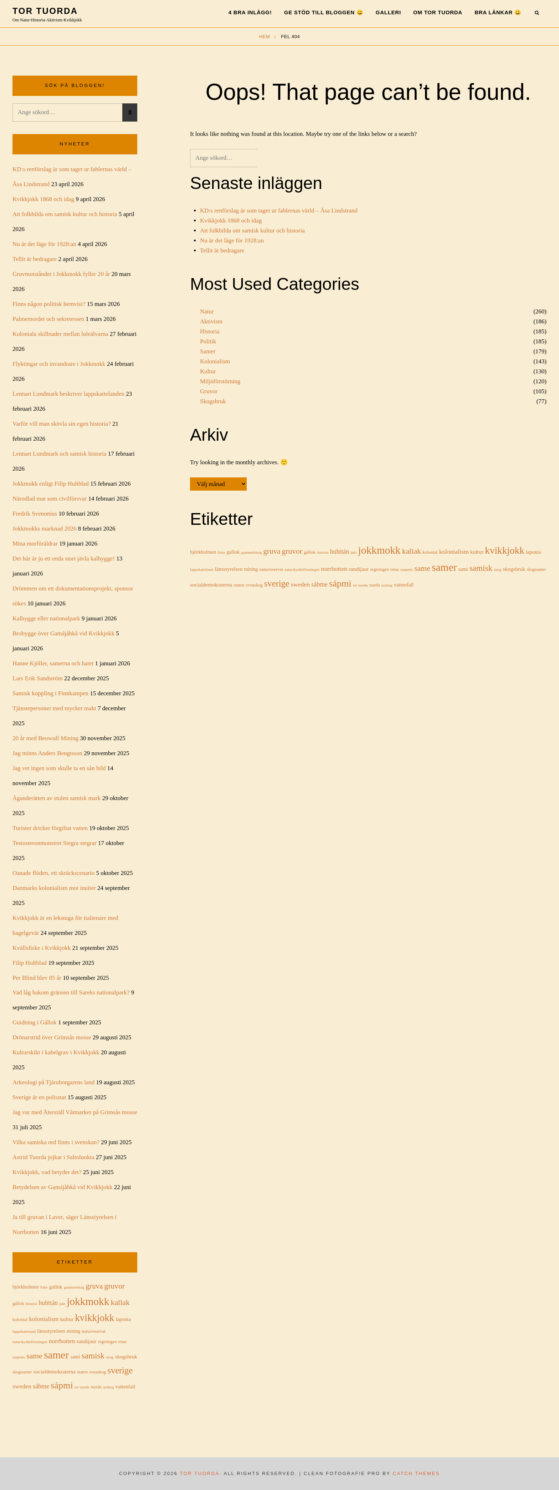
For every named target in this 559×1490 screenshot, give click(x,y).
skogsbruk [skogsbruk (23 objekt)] (514, 569)
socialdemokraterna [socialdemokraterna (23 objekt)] (211, 585)
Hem (265, 36)
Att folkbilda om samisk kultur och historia (252, 230)
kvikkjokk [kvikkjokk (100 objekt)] (504, 550)
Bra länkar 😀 (498, 12)
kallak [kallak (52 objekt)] (411, 551)
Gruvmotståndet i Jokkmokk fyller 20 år (61, 274)
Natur (207, 311)
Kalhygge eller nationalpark (46, 618)
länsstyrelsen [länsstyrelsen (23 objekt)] (228, 569)
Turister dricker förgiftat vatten (50, 828)
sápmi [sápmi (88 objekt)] (340, 583)
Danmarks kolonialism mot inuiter (54, 888)
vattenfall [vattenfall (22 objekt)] (404, 585)
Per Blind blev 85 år (36, 977)
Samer (207, 351)
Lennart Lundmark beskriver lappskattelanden (68, 393)
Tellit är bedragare (222, 250)
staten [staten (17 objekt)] (239, 585)
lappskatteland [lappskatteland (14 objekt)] (201, 569)
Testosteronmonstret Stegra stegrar (54, 843)
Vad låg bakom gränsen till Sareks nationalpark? (71, 992)
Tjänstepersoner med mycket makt (54, 708)
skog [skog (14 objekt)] (497, 569)
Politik (208, 341)
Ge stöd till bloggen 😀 (324, 12)
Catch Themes (416, 1473)
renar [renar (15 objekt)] (394, 569)
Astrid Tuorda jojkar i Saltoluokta (53, 1157)
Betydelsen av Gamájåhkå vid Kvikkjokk (62, 1187)
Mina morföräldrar (35, 543)
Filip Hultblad (29, 962)
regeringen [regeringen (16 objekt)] (379, 569)
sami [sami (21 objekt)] (463, 569)
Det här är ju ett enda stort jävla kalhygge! (63, 558)
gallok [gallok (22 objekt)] (233, 552)
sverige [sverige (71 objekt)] (276, 583)
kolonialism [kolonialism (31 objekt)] (453, 551)
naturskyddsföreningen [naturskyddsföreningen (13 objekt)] (301, 570)
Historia (210, 331)
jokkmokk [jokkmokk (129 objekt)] (379, 550)
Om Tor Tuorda (437, 12)
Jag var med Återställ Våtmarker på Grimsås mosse (74, 1112)
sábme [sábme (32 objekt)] (319, 584)
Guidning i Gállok (34, 1022)
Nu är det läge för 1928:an (232, 240)
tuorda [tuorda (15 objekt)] (374, 585)
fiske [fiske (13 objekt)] (221, 552)
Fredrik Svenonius (34, 513)
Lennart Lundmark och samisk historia (59, 453)
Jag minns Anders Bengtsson (47, 753)
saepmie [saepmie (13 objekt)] (406, 570)
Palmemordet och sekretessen (48, 319)
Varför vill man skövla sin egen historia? (61, 423)
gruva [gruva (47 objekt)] (271, 551)
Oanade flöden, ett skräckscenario (53, 873)
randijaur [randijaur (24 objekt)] (359, 569)
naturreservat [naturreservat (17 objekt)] (271, 569)
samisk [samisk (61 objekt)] (481, 568)
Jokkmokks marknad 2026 (44, 528)
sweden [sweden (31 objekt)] (300, 584)
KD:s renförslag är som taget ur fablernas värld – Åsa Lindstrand (279, 210)
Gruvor (208, 391)
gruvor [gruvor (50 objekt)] (292, 551)
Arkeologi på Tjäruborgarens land (53, 1082)
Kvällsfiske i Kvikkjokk (41, 947)
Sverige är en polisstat (39, 1097)
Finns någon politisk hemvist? (48, 304)
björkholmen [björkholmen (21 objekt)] (203, 552)
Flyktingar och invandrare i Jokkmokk (59, 363)
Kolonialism (215, 361)
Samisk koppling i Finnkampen (50, 693)
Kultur (208, 371)
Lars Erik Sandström (37, 678)
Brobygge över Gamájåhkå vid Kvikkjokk (63, 633)
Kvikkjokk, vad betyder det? (47, 1172)
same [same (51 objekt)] (422, 568)
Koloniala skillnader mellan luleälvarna (60, 334)
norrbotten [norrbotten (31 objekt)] (334, 568)
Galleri (388, 12)
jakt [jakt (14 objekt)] (353, 552)
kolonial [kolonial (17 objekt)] (429, 552)
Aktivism (211, 321)
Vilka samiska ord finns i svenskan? (55, 1142)
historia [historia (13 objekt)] (322, 552)
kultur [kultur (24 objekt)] (476, 552)
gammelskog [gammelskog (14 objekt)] (251, 552)
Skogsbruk (213, 401)
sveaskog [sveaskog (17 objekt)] (254, 585)
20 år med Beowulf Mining (45, 738)
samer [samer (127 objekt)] (444, 567)
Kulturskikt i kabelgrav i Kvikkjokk (55, 1052)
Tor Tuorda (45, 11)
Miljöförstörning (220, 381)
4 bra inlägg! (250, 12)
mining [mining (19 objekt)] (251, 569)
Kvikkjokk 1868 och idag (231, 220)
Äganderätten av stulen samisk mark (56, 798)
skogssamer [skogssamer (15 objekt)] (536, 569)
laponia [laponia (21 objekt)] (533, 552)
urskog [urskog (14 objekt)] (387, 585)
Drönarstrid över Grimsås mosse (51, 1037)
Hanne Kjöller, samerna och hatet (52, 663)
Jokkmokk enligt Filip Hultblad (50, 483)
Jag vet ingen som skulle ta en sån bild (59, 768)
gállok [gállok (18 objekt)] (310, 552)
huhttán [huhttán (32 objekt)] (339, 551)
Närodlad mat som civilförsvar (49, 498)
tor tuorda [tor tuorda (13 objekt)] (360, 585)
